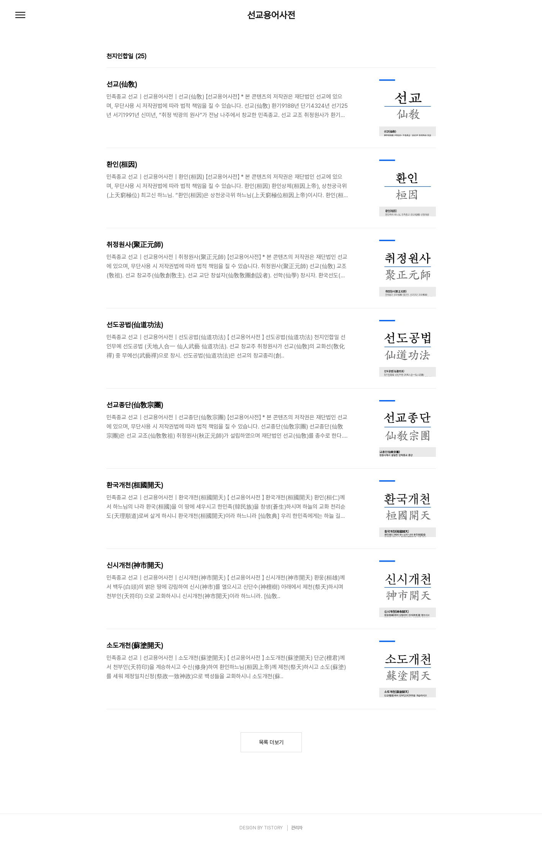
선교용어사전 (271, 15)
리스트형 (431, 57)
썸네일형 (420, 57)
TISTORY (273, 827)
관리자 (297, 827)
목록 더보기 (271, 742)
